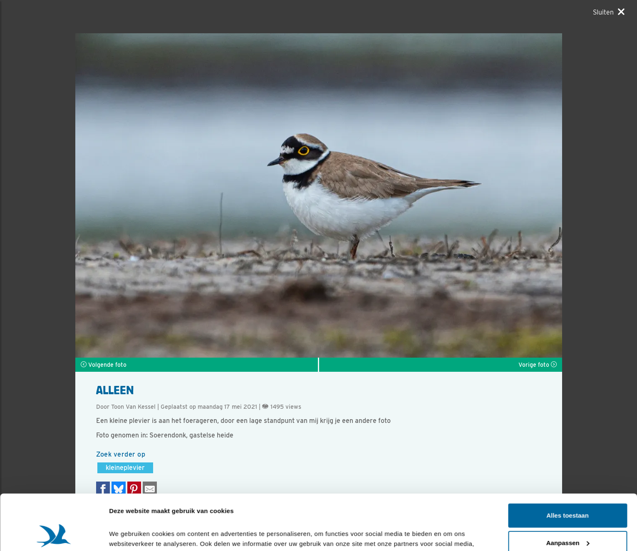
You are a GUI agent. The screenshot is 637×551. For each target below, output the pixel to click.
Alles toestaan (567, 463)
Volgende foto (103, 364)
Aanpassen (568, 490)
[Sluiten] (609, 12)
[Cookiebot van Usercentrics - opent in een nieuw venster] (53, 535)
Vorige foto (537, 364)
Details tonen (129, 534)
